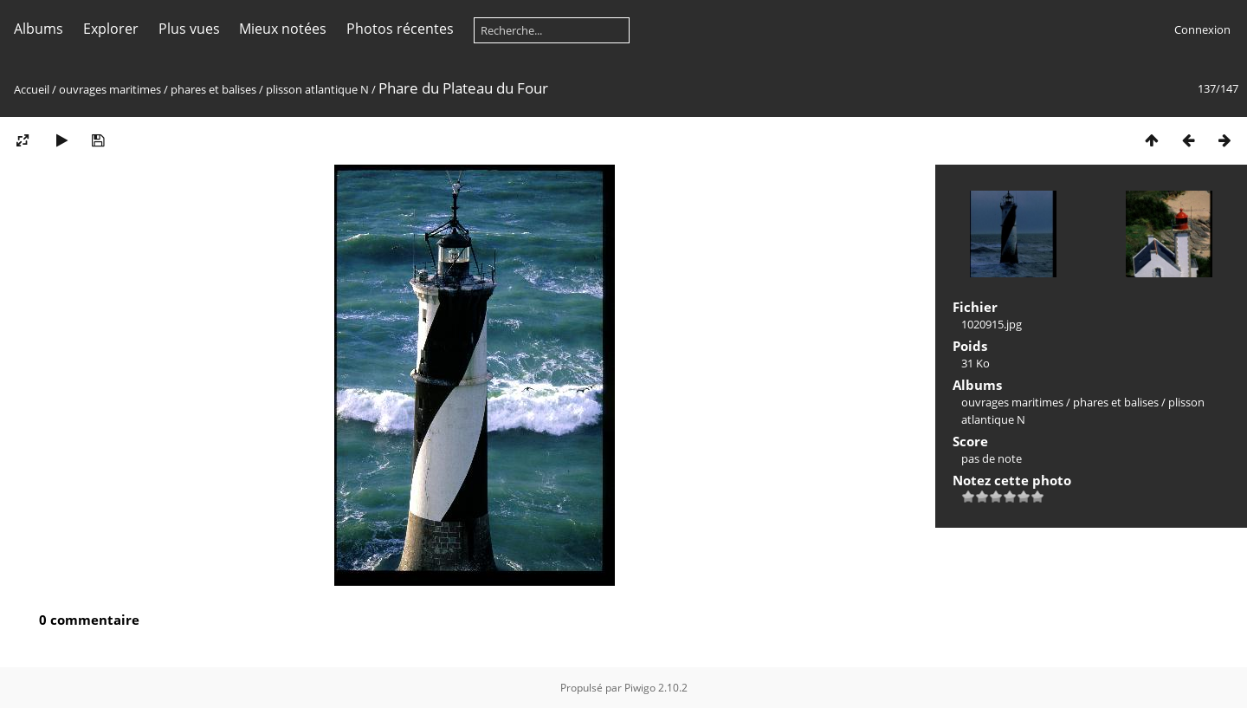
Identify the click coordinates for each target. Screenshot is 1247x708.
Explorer (111, 28)
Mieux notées (282, 28)
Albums (38, 28)
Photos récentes (400, 28)
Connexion (1202, 29)
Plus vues (189, 28)
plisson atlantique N (317, 89)
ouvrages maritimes (110, 89)
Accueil (31, 89)
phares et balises (213, 89)
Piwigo (640, 687)
